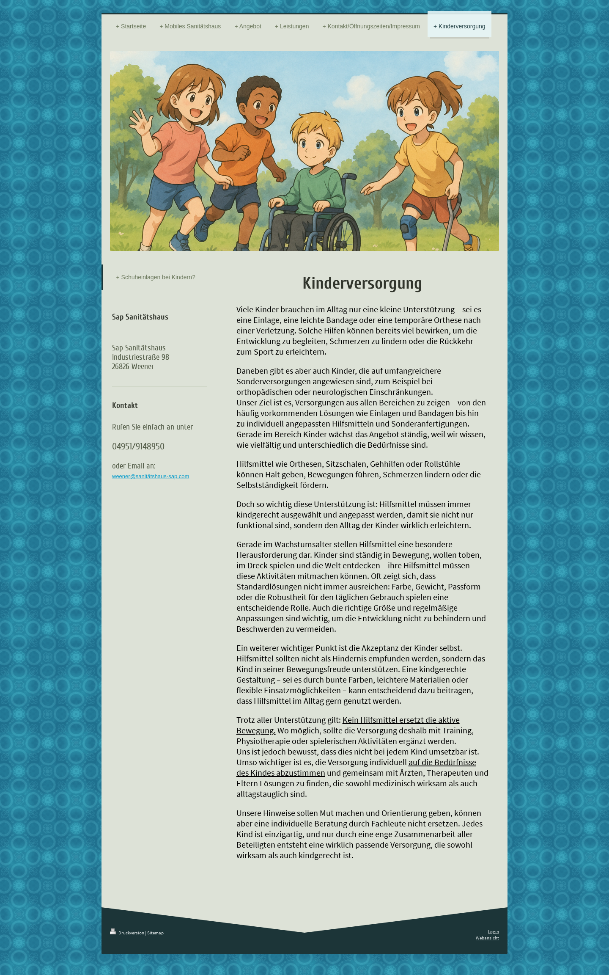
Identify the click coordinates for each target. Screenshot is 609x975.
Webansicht (487, 938)
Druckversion (127, 933)
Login (493, 931)
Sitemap (155, 933)
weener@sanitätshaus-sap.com (150, 476)
